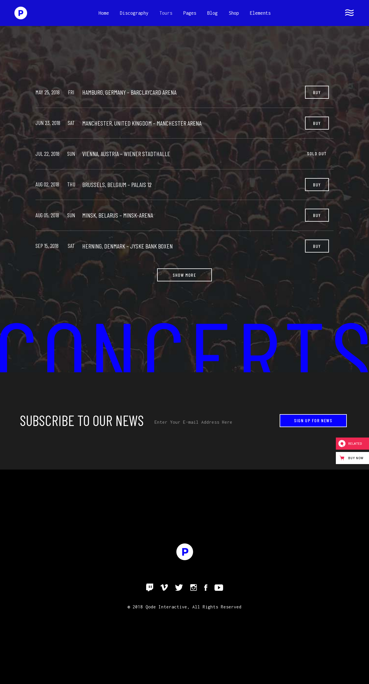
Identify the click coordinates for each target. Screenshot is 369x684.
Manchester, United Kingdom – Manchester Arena (142, 123)
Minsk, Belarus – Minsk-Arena (117, 215)
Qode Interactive (166, 606)
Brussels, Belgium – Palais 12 (117, 184)
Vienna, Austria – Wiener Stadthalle (126, 153)
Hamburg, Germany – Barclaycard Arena (129, 92)
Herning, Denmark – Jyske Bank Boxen (127, 246)
